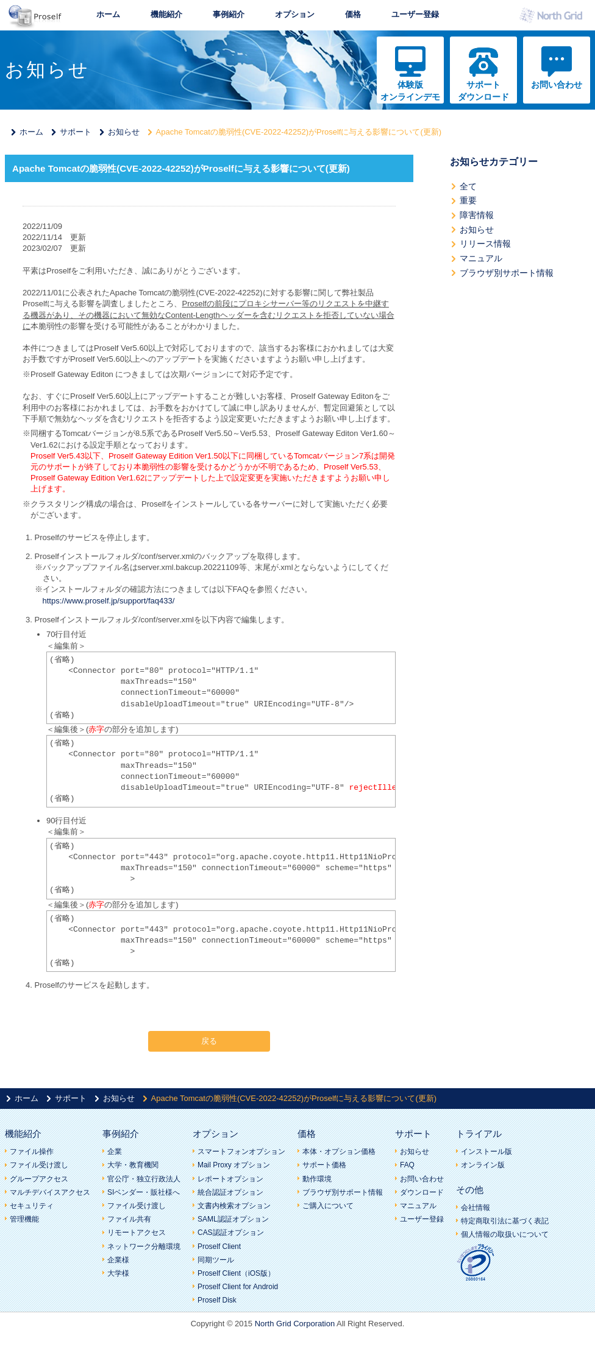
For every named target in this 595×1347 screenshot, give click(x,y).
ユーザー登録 (415, 14)
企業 (114, 1151)
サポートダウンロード (483, 91)
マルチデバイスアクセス (50, 1192)
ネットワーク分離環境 (143, 1246)
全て (468, 186)
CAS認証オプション (231, 1232)
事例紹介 (228, 14)
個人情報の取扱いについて (505, 1234)
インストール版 (486, 1151)
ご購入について (328, 1205)
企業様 (118, 1260)
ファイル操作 (32, 1151)
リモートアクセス (136, 1232)
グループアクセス (39, 1179)
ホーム (108, 14)
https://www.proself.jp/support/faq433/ (109, 600)
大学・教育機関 (133, 1165)
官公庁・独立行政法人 (143, 1179)
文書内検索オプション (234, 1205)
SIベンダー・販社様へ (143, 1192)
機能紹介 (166, 14)
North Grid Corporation (295, 1323)
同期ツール (216, 1260)
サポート (75, 131)
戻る (209, 1041)
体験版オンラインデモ (410, 91)
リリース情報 (485, 243)
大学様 (118, 1273)
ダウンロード (422, 1192)
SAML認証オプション (233, 1219)
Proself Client (219, 1246)
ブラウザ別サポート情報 (507, 273)
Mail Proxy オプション (234, 1165)
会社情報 (475, 1207)
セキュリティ (32, 1205)
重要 (468, 200)
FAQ (407, 1165)
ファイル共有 (129, 1219)
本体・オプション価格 (339, 1151)
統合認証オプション (230, 1192)
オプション (295, 14)
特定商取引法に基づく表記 (505, 1221)
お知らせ (124, 131)
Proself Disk (217, 1300)
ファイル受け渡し (39, 1165)
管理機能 (24, 1219)
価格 (353, 14)
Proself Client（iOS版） (236, 1273)
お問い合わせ (556, 85)
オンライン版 (483, 1165)
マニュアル (481, 258)
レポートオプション (230, 1179)
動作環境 (317, 1179)
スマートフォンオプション (241, 1151)
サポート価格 (324, 1165)
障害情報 (477, 215)
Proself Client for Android (238, 1286)
